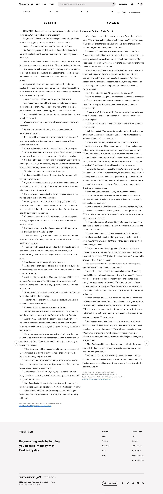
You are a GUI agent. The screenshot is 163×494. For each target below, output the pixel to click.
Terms (53, 482)
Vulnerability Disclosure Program (29, 484)
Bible (37, 4)
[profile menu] (140, 4)
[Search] (84, 4)
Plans (44, 4)
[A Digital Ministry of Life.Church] (81, 476)
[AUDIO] (118, 12)
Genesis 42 (37, 11)
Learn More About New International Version (96, 379)
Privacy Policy (44, 482)
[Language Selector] (132, 4)
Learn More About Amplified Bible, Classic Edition (35, 406)
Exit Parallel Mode (134, 12)
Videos (52, 4)
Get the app (123, 4)
